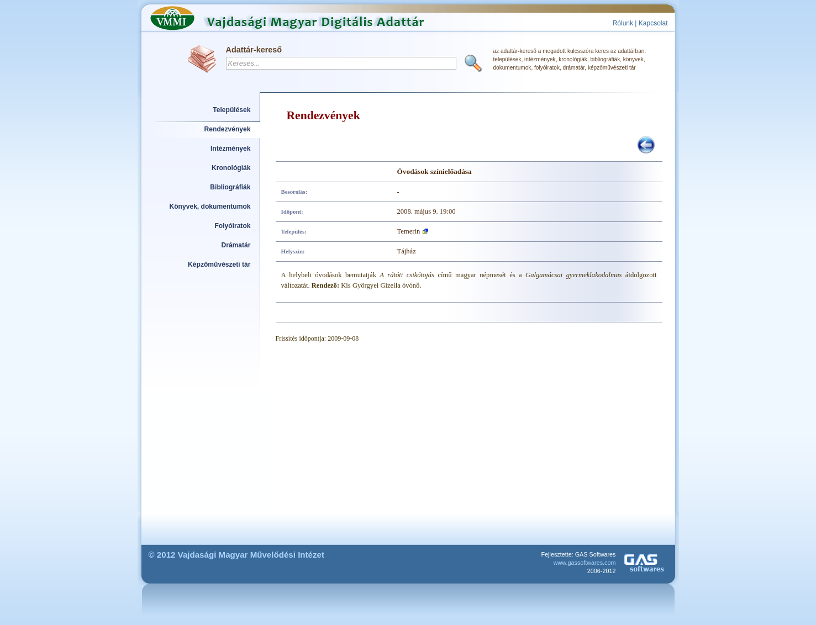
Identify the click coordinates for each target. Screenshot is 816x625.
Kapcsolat (653, 23)
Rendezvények (227, 129)
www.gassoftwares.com (585, 562)
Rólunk (623, 23)
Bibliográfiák (230, 187)
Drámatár (235, 245)
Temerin (408, 231)
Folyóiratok (232, 226)
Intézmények (230, 148)
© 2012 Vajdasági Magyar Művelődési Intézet (237, 554)
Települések (231, 110)
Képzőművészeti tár (219, 264)
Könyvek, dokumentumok (210, 206)
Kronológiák (231, 168)
